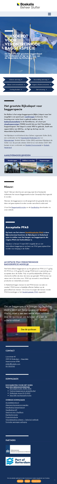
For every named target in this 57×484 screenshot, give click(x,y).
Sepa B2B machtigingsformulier (20, 395)
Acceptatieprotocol (12, 403)
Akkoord (20, 481)
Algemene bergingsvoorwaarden (17, 405)
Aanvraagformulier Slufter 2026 (20, 389)
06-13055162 (10, 366)
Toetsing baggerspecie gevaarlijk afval (22, 391)
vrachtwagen (29, 117)
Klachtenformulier (12, 415)
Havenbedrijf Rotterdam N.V (30, 138)
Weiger (27, 481)
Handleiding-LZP (11, 410)
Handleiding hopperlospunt (15, 407)
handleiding (35, 207)
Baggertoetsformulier (19, 207)
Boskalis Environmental (33, 145)
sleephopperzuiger (11, 124)
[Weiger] (55, 480)
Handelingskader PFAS (34, 232)
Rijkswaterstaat (9, 140)
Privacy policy (36, 481)
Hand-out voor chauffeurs (14, 412)
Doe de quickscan (28, 329)
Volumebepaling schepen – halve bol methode (22, 420)
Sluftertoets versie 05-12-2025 (20, 393)
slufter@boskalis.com (13, 364)
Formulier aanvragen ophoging (16, 422)
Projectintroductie (12, 417)
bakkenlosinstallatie (12, 121)
